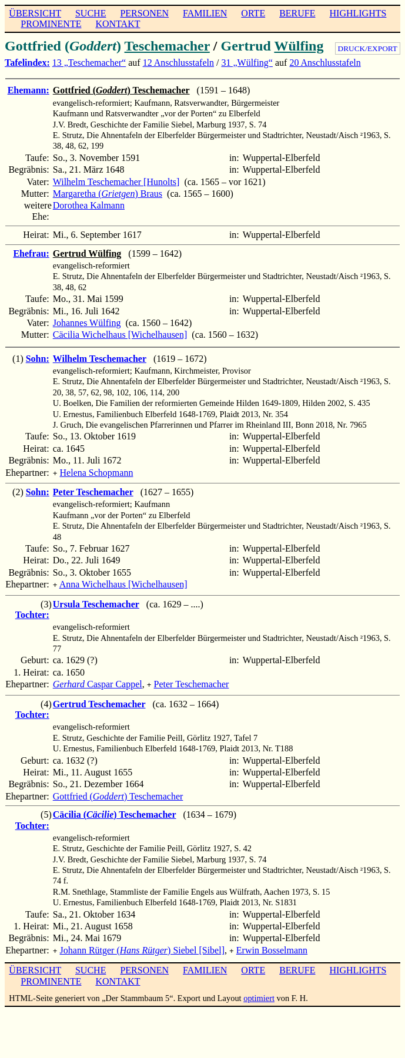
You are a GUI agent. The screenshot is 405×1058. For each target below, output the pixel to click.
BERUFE (297, 13)
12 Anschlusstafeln (178, 63)
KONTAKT (117, 24)
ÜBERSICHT (35, 13)
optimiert (259, 993)
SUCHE (90, 13)
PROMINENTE (51, 24)
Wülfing (298, 45)
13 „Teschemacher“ (89, 63)
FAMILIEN (205, 13)
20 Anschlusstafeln (324, 63)
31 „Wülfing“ (247, 63)
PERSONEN (144, 13)
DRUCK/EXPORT (367, 48)
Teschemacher (167, 45)
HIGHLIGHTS (358, 13)
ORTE (253, 13)
